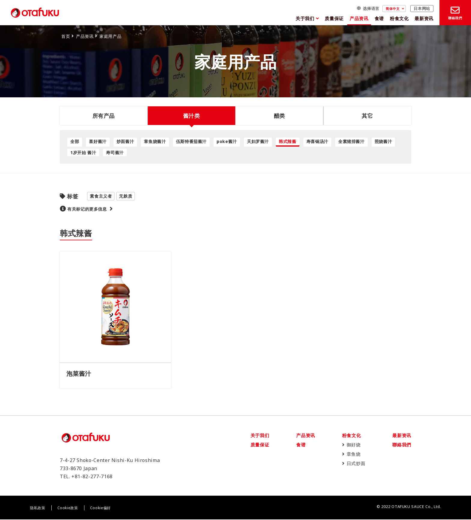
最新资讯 (424, 18)
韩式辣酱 (287, 141)
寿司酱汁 (115, 152)
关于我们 (305, 18)
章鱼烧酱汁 (155, 141)
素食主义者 (101, 196)
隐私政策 (37, 508)
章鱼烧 (354, 454)
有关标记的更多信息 (87, 209)
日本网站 (422, 8)
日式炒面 (356, 464)
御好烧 (354, 445)
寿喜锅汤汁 (317, 141)
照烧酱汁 (383, 141)
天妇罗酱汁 (258, 141)
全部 (74, 141)
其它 (367, 115)
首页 (65, 36)
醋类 (279, 115)
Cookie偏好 (100, 508)
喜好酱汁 (98, 141)
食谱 (379, 18)
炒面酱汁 (125, 141)
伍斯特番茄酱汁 (191, 141)
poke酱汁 (227, 141)
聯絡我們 (401, 445)
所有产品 (104, 115)
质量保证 (334, 18)
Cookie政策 (67, 508)
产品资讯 (359, 18)
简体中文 (393, 8)
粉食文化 (399, 18)
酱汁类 (191, 115)
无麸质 (125, 196)
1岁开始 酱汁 (83, 152)
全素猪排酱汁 (351, 141)
